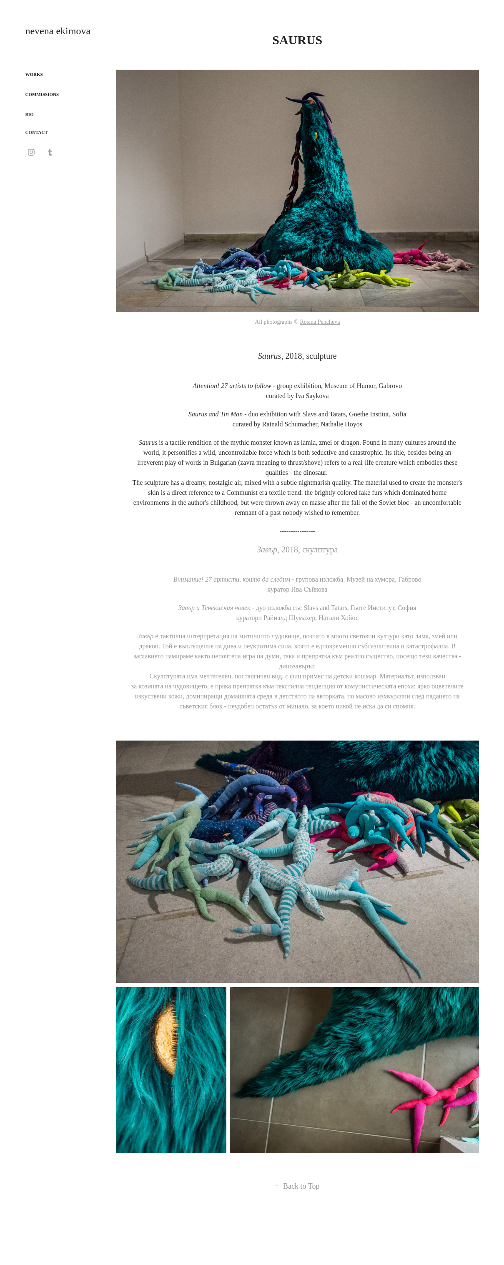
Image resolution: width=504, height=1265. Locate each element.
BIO (29, 114)
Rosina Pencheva (320, 322)
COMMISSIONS (42, 94)
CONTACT (36, 132)
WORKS (34, 74)
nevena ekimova (57, 30)
